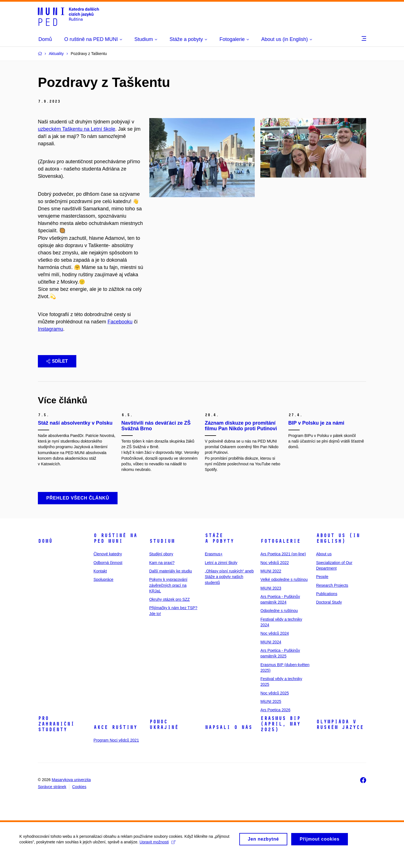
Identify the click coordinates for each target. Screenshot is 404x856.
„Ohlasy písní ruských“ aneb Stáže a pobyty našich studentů (229, 577)
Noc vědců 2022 (274, 562)
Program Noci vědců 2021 (116, 740)
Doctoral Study (329, 602)
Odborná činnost (107, 562)
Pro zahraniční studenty (56, 724)
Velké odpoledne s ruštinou (283, 579)
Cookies (79, 786)
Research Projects (332, 585)
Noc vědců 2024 (274, 633)
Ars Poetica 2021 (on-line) (283, 554)
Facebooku (119, 322)
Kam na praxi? (162, 562)
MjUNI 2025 (270, 701)
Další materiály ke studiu (170, 571)
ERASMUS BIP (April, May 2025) (280, 724)
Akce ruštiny (115, 727)
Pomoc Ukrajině (163, 724)
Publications (327, 594)
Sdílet (57, 361)
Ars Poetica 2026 (275, 710)
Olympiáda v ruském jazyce (340, 724)
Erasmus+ (213, 554)
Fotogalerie (280, 541)
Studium (162, 541)
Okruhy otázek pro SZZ (169, 599)
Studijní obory (161, 554)
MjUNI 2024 (270, 642)
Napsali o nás (228, 727)
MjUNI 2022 (270, 571)
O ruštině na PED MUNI (115, 538)
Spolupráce (103, 579)
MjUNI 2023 (270, 588)
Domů (45, 541)
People (322, 576)
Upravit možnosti (157, 844)
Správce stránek (52, 786)
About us (324, 554)
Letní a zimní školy (221, 562)
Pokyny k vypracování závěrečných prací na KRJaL (168, 585)
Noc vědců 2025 (274, 693)
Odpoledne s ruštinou (279, 610)
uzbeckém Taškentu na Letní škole (76, 129)
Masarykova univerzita (71, 779)
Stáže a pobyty (219, 538)
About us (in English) (338, 538)
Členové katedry (107, 554)
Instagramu (50, 329)
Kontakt (100, 571)
